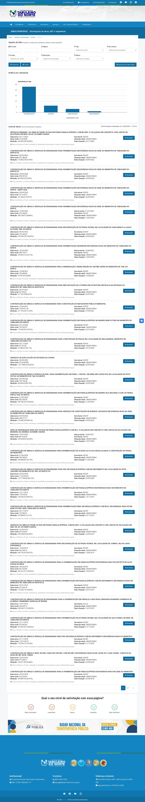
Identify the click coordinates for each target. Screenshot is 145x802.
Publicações (87, 24)
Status (77, 55)
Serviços (56, 24)
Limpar (26, 64)
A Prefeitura (19, 24)
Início (10, 37)
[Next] (128, 687)
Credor (11, 55)
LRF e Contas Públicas (71, 24)
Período (12, 46)
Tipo (76, 46)
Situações (45, 55)
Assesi (64, 799)
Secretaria (111, 46)
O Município (32, 24)
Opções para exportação (126, 64)
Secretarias (44, 24)
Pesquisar (14, 64)
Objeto (44, 46)
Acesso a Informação (21, 37)
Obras (33, 37)
